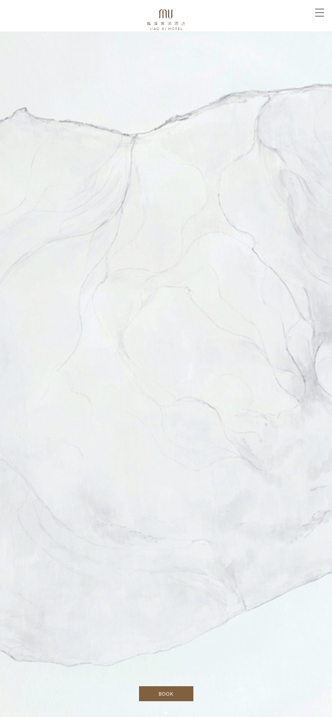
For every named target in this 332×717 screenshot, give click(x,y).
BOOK (166, 693)
